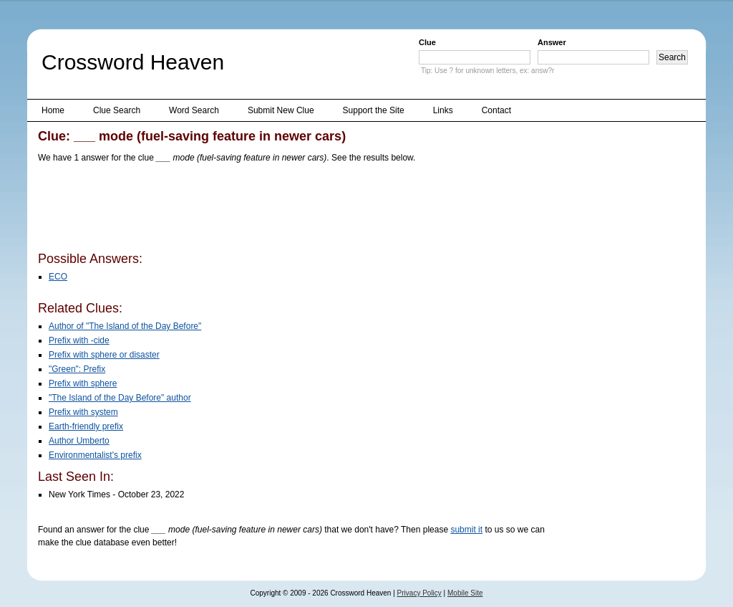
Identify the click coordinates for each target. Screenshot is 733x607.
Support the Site (373, 110)
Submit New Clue (281, 110)
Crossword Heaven (133, 62)
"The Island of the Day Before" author (120, 398)
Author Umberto (79, 441)
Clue (427, 42)
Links (443, 110)
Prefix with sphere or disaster (104, 355)
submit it (466, 530)
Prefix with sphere (83, 383)
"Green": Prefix (77, 369)
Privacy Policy (419, 593)
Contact (496, 110)
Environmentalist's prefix (95, 455)
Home (53, 110)
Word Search (194, 110)
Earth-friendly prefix (86, 426)
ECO (58, 277)
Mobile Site (464, 593)
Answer (552, 42)
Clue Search (116, 110)
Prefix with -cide (79, 340)
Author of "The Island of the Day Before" (125, 326)
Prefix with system (83, 412)
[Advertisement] (298, 210)
